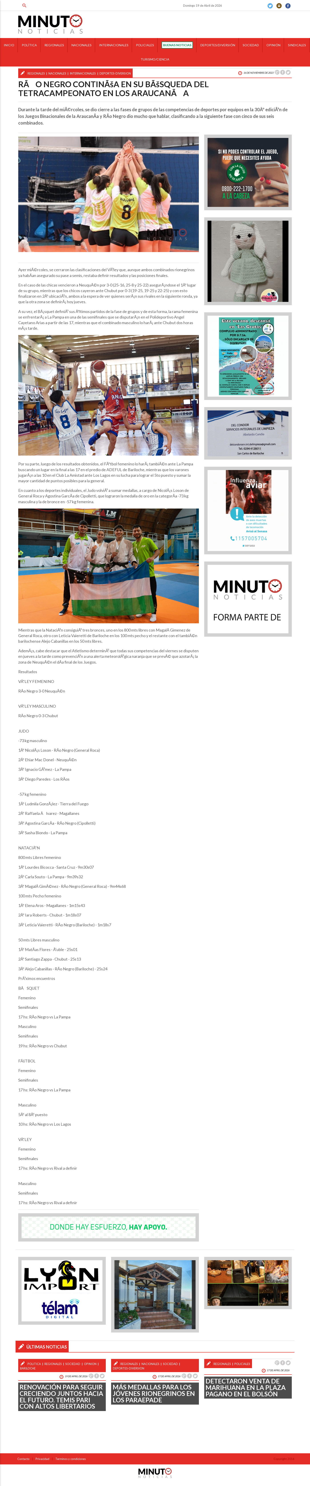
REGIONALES (54, 45)
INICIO (9, 45)
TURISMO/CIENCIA (155, 59)
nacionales (57, 73)
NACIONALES (82, 45)
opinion (90, 1364)
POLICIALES (145, 45)
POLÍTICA (29, 45)
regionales (36, 73)
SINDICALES (297, 45)
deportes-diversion (115, 73)
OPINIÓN (273, 45)
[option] (108, 194)
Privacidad (42, 1459)
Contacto (23, 1459)
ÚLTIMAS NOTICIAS (46, 1346)
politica (34, 1364)
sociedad (72, 1364)
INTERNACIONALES (113, 45)
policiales (242, 1364)
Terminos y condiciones (70, 1459)
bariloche (28, 1368)
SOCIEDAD (251, 45)
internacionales (83, 73)
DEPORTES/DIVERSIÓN (217, 45)
